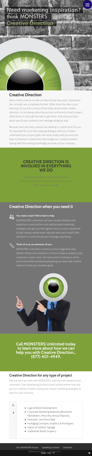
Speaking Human (50, 447)
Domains (67, 447)
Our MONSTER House (27, 447)
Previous (11, 411)
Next (11, 404)
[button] (87, 4)
